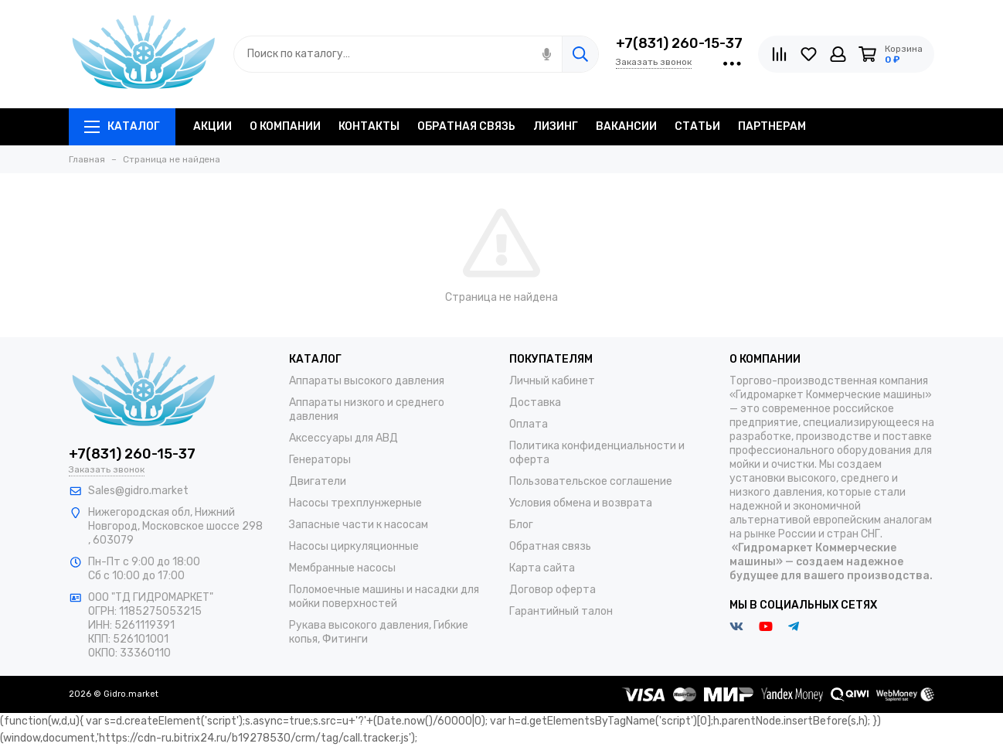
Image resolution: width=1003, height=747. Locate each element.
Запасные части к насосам (358, 524)
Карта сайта (542, 568)
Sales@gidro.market (138, 490)
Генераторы (320, 459)
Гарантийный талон (561, 611)
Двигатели (317, 481)
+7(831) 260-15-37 (679, 43)
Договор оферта (552, 589)
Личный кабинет (552, 380)
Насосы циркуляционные (354, 546)
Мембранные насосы (342, 568)
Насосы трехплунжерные (355, 503)
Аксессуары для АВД (343, 438)
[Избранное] (808, 54)
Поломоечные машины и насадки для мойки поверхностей (384, 596)
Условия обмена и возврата (580, 503)
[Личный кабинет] (838, 54)
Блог (521, 524)
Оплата (528, 424)
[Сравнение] (779, 54)
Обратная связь (550, 546)
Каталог (122, 126)
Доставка (535, 402)
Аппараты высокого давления (366, 380)
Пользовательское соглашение (590, 481)
